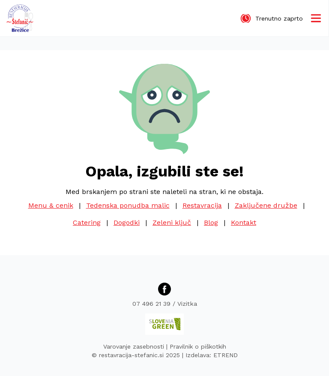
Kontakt (243, 222)
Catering (87, 222)
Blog (211, 222)
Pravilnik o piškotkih (198, 346)
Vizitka (187, 303)
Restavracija (202, 205)
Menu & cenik (50, 205)
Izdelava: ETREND (211, 355)
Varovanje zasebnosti (133, 346)
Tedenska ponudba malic (128, 205)
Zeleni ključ (172, 222)
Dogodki (127, 222)
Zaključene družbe (266, 205)
